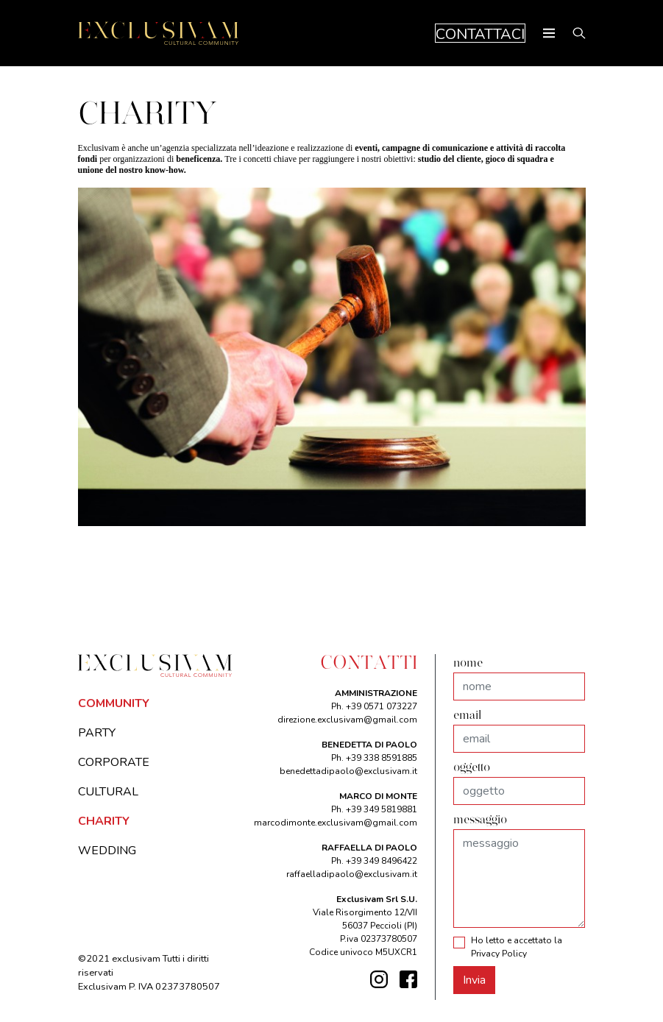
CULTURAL (108, 792)
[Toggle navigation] (549, 33)
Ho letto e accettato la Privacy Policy (516, 946)
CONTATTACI (480, 33)
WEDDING (107, 850)
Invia (474, 980)
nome (468, 664)
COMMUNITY (113, 703)
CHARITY (104, 821)
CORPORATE (113, 762)
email (467, 716)
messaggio (480, 820)
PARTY (97, 733)
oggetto (471, 768)
